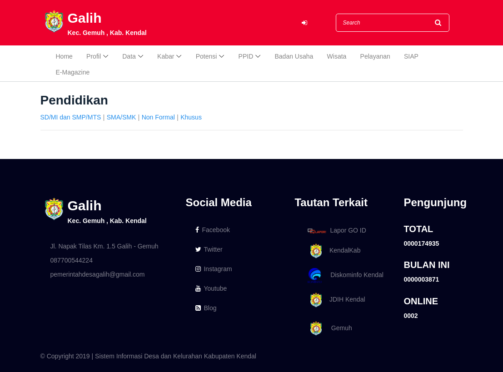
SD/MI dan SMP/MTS (70, 117)
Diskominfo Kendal (345, 275)
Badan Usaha (294, 56)
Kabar (165, 56)
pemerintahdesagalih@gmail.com (97, 274)
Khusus (191, 117)
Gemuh (328, 328)
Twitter (208, 249)
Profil (93, 56)
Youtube (211, 288)
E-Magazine (73, 72)
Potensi (206, 56)
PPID (246, 56)
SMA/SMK (121, 117)
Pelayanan (375, 56)
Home (64, 56)
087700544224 (71, 260)
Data (129, 56)
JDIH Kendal (334, 300)
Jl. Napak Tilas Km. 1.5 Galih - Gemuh (104, 246)
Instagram (213, 269)
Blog (205, 308)
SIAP (411, 56)
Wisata (337, 56)
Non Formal (158, 117)
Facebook (212, 229)
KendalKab (332, 250)
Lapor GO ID (336, 230)
